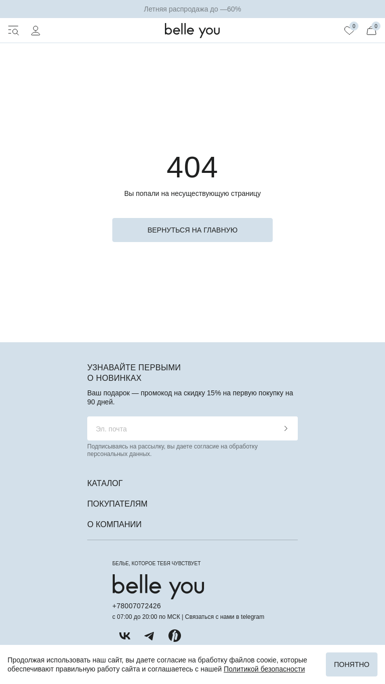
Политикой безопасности (264, 669)
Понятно (351, 664)
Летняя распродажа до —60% (192, 9)
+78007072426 (136, 606)
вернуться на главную (192, 230)
